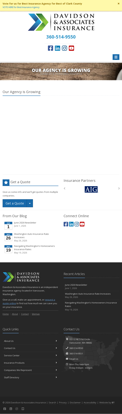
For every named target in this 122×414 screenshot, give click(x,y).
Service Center (30, 355)
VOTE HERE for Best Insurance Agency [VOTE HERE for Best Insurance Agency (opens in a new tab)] (21, 7)
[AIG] (91, 189)
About (15, 314)
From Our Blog (15, 216)
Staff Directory (30, 377)
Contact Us (30, 348)
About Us (30, 341)
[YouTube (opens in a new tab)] (71, 48)
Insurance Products (30, 362)
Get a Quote (15, 203)
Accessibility (90, 402)
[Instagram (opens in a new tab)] (64, 48)
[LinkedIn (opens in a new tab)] (57, 48)
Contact (25, 314)
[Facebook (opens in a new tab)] (50, 48)
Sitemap (36, 314)
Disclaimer (75, 402)
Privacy (63, 402)
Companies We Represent (30, 370)
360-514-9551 (76, 353)
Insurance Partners (80, 180)
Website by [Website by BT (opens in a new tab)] (107, 402)
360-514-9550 (76, 348)
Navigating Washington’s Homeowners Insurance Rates (31, 249)
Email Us (73, 358)
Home (6, 314)
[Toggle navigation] (116, 57)
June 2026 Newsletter (31, 225)
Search (52, 402)
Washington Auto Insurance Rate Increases (31, 237)
